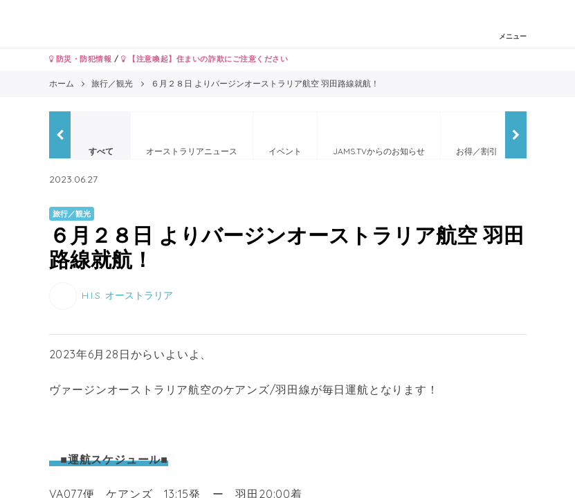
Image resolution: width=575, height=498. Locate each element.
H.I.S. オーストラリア (127, 295)
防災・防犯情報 (80, 59)
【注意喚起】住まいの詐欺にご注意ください (204, 59)
